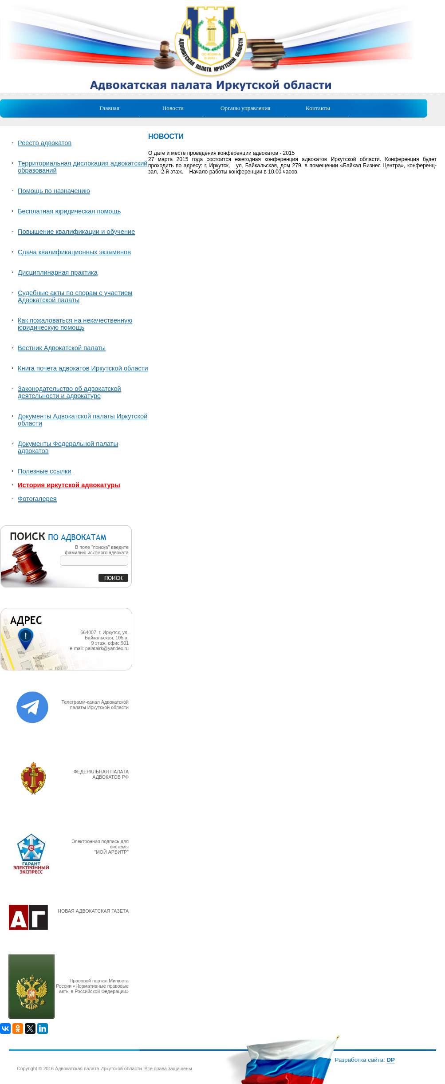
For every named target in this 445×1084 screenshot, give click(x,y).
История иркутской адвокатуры (69, 485)
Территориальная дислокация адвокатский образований (83, 167)
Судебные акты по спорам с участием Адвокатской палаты (75, 296)
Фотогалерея (37, 498)
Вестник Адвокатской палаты (62, 347)
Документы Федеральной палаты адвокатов (68, 447)
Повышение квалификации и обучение (76, 231)
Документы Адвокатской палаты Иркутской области (82, 420)
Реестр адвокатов (44, 142)
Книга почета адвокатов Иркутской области (83, 368)
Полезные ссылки (44, 471)
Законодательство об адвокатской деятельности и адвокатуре (69, 392)
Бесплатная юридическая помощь (69, 211)
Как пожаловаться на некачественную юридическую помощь (75, 324)
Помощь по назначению (54, 190)
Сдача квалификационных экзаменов (74, 252)
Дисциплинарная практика (58, 272)
